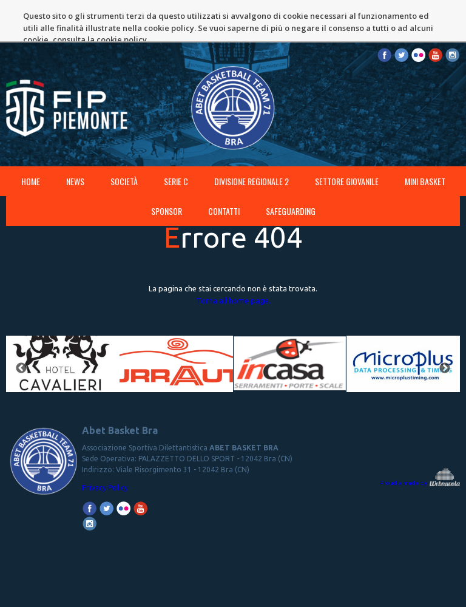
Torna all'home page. (233, 269)
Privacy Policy (105, 456)
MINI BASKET (425, 149)
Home (30, 149)
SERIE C (176, 149)
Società (124, 149)
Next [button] (445, 337)
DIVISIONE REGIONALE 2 (251, 149)
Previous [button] (21, 337)
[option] (63, 337)
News (75, 149)
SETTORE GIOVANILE (347, 149)
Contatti (224, 179)
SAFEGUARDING (291, 179)
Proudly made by (420, 451)
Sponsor (166, 179)
